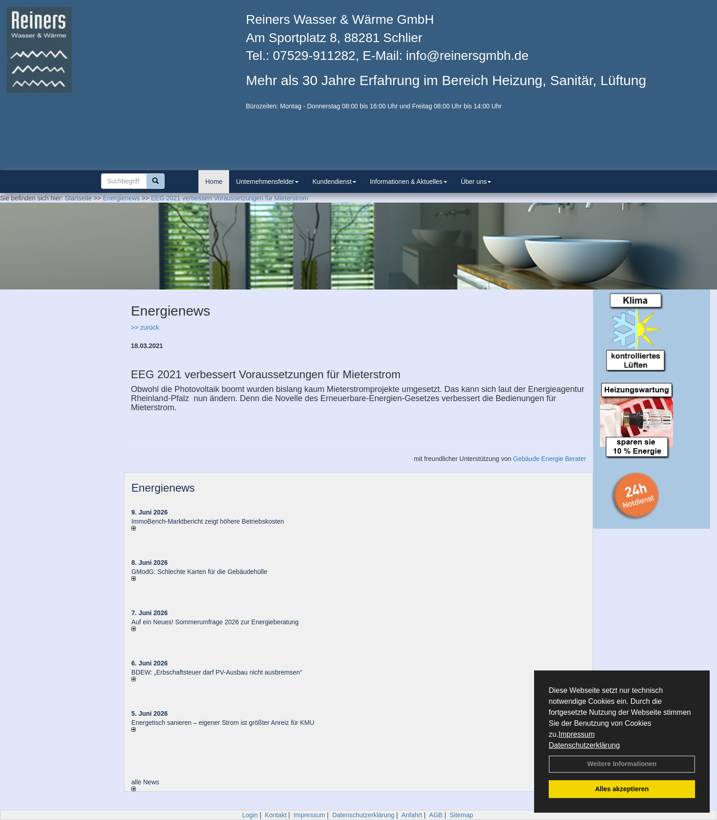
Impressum (576, 734)
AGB (436, 815)
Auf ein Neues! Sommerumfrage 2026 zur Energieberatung (215, 622)
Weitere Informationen (622, 763)
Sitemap (461, 815)
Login (249, 815)
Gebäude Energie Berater (549, 458)
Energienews (163, 488)
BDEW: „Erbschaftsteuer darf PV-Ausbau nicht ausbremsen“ (216, 672)
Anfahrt (411, 815)
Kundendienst (334, 181)
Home (213, 181)
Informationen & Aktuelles (408, 181)
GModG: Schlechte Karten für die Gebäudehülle (199, 571)
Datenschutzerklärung (584, 745)
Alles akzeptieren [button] (622, 789)
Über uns (476, 181)
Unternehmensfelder (267, 181)
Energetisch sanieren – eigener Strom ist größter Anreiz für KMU (222, 722)
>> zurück (145, 327)
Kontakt (275, 815)
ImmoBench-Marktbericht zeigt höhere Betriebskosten (207, 521)
